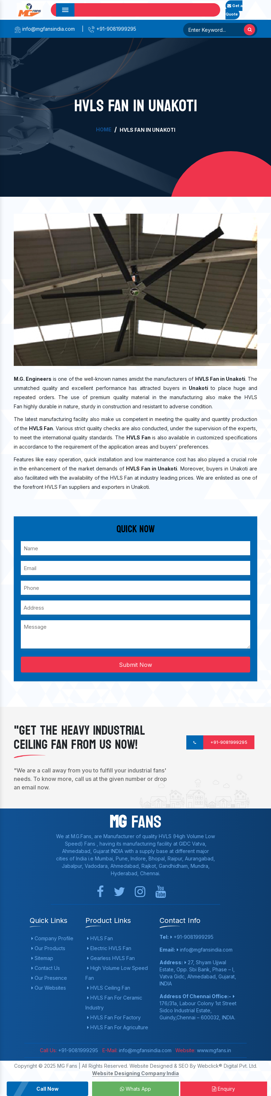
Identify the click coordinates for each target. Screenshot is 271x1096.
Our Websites (48, 988)
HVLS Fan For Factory (114, 1017)
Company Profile (52, 938)
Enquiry (223, 1089)
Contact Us (45, 968)
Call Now (47, 1089)
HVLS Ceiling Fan (108, 988)
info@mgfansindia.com (44, 29)
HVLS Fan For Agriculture (117, 1027)
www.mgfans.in (213, 1050)
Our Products (48, 948)
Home (104, 129)
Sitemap (42, 958)
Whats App (135, 1089)
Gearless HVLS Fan (111, 958)
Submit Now (135, 664)
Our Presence (49, 978)
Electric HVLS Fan (109, 948)
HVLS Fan (100, 938)
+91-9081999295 (112, 29)
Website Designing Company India (135, 1073)
